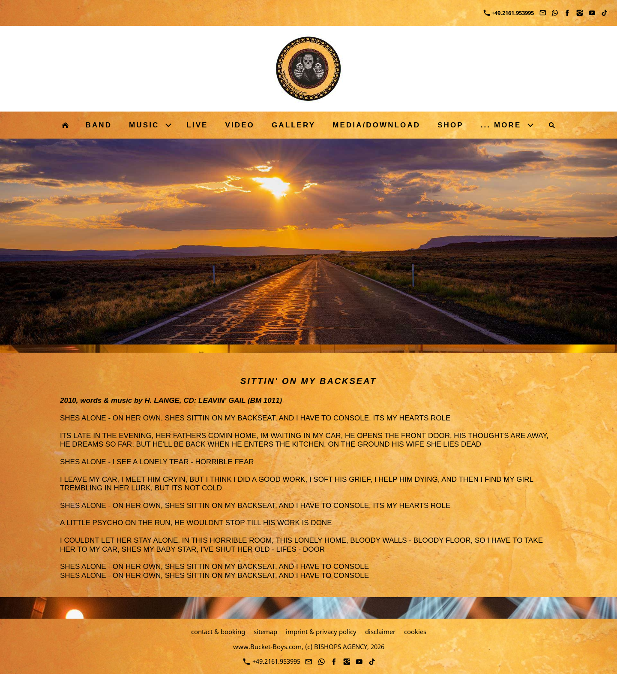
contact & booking (218, 631)
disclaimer (380, 631)
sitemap (265, 631)
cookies (415, 631)
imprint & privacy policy (321, 631)
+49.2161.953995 (508, 13)
